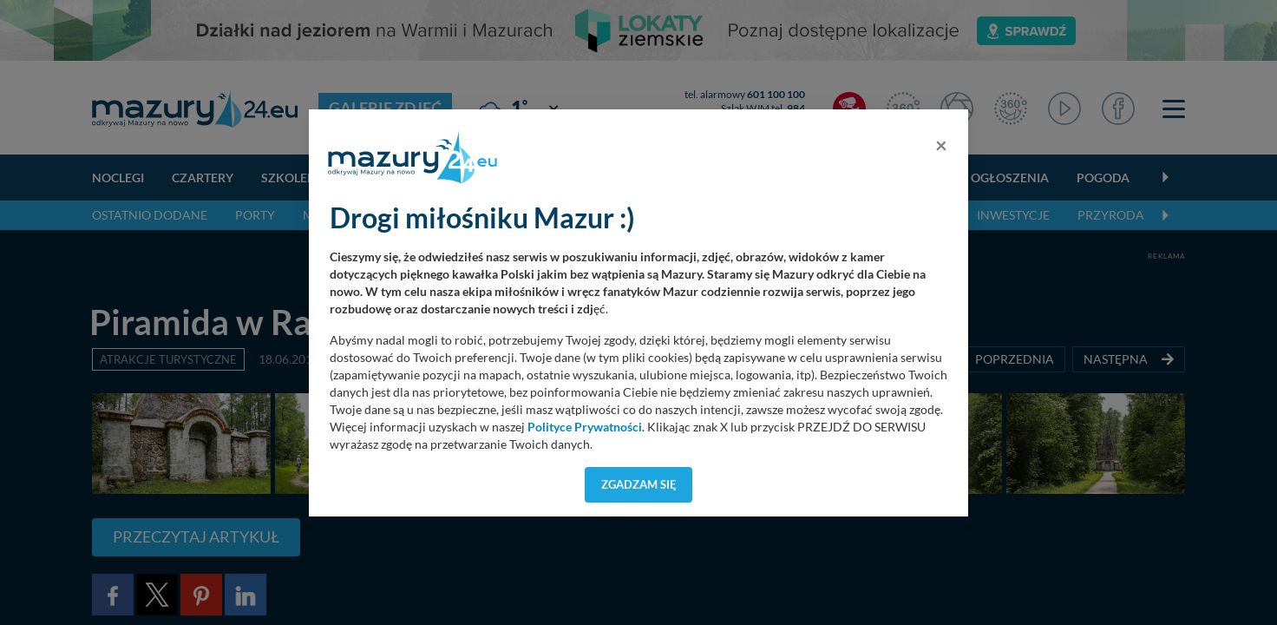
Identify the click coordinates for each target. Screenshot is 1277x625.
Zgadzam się (639, 484)
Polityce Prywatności (584, 427)
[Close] (941, 145)
